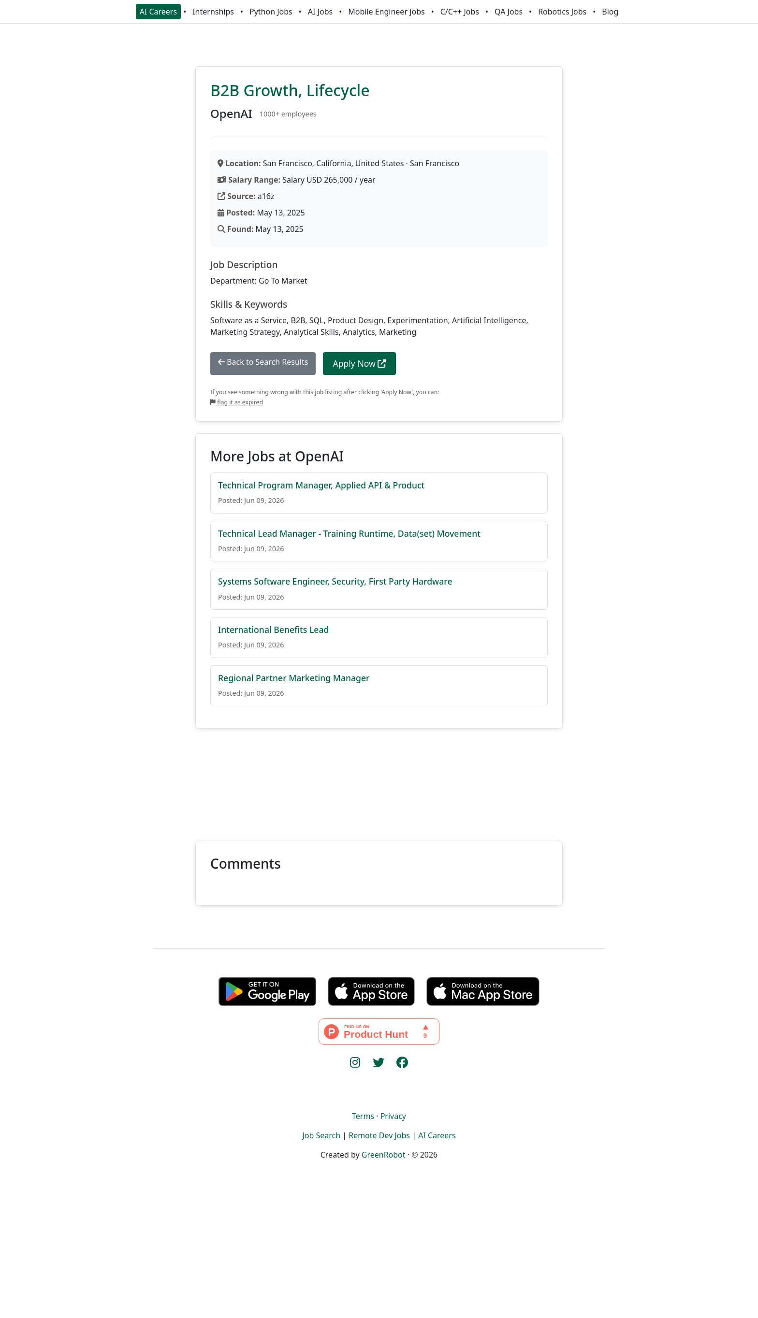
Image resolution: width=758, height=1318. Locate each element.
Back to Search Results (263, 362)
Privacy (393, 1116)
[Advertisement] (379, 779)
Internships (213, 11)
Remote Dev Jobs (379, 1135)
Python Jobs (270, 11)
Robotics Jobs (562, 11)
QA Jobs (509, 11)
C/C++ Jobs (459, 11)
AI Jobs (320, 11)
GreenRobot (384, 1154)
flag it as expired (236, 402)
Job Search (321, 1135)
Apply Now (359, 363)
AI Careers (158, 11)
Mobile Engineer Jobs (386, 11)
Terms (363, 1116)
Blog (610, 11)
